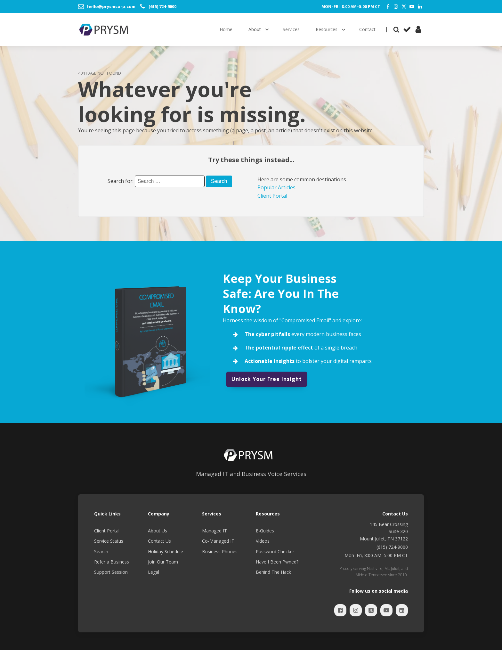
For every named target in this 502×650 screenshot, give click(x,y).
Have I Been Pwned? (277, 562)
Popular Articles (276, 187)
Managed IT (214, 531)
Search (101, 551)
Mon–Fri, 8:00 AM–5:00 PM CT (350, 6)
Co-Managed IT (218, 541)
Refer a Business (111, 562)
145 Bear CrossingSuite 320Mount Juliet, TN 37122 (384, 531)
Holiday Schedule (165, 551)
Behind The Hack (273, 572)
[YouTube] (412, 6)
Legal (153, 572)
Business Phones (220, 551)
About (254, 29)
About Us (157, 531)
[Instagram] (396, 6)
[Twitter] (404, 6)
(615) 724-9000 (392, 547)
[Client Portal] (418, 29)
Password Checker (275, 551)
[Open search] (396, 29)
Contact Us (159, 541)
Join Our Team (163, 562)
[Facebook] (388, 6)
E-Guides (265, 531)
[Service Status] (407, 29)
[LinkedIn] (420, 6)
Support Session (111, 572)
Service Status (108, 541)
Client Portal (272, 195)
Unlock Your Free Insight (266, 379)
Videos (263, 541)
